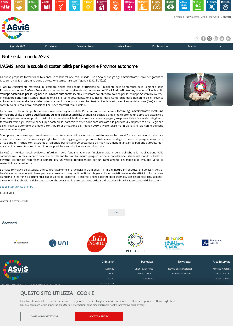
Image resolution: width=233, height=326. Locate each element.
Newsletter (192, 17)
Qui (22, 305)
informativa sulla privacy (131, 305)
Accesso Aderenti (222, 268)
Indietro (116, 212)
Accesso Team (223, 278)
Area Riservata (210, 17)
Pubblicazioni (107, 283)
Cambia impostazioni (45, 316)
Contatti (226, 17)
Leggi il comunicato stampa (16, 186)
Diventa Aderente (143, 268)
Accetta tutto (104, 316)
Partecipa (178, 17)
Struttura (109, 278)
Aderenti (109, 268)
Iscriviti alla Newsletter (180, 268)
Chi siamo (108, 261)
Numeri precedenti (182, 273)
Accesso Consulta (221, 273)
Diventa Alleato (145, 273)
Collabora (148, 278)
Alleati (111, 273)
